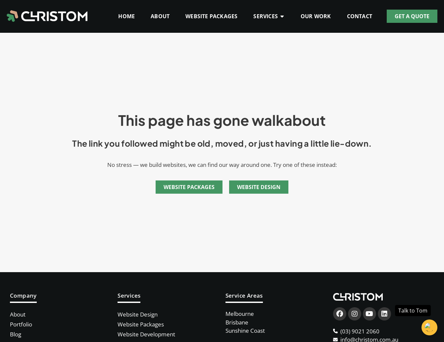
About (17, 314)
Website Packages (141, 324)
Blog (15, 334)
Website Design (138, 314)
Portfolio (21, 324)
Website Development (146, 334)
